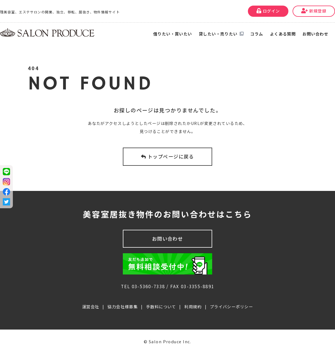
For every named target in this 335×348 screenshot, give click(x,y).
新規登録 (314, 11)
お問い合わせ (315, 34)
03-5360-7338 (148, 281)
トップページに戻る (167, 156)
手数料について (161, 301)
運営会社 (90, 301)
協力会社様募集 (122, 301)
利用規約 (193, 301)
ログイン (268, 11)
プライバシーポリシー (231, 301)
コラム (256, 34)
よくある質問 (283, 34)
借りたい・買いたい (172, 34)
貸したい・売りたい (218, 34)
